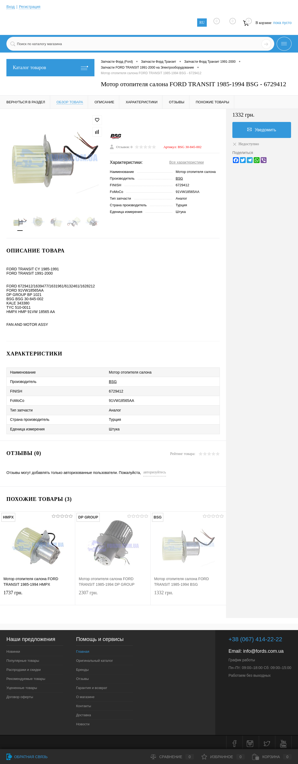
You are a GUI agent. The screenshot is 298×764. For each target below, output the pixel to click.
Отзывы (82, 676)
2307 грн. (113, 595)
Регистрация (30, 7)
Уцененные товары (21, 685)
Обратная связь (26, 757)
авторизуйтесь (154, 470)
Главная (82, 649)
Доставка (83, 713)
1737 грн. (37, 595)
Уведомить (261, 129)
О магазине (85, 694)
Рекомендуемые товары (25, 676)
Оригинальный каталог (94, 658)
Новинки (13, 649)
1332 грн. (188, 595)
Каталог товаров (50, 67)
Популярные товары (22, 658)
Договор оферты (19, 694)
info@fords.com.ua (263, 648)
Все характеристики (186, 162)
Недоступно (245, 144)
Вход (10, 7)
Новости (82, 722)
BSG (179, 179)
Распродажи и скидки (23, 667)
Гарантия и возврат (91, 685)
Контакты (83, 704)
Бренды (82, 667)
